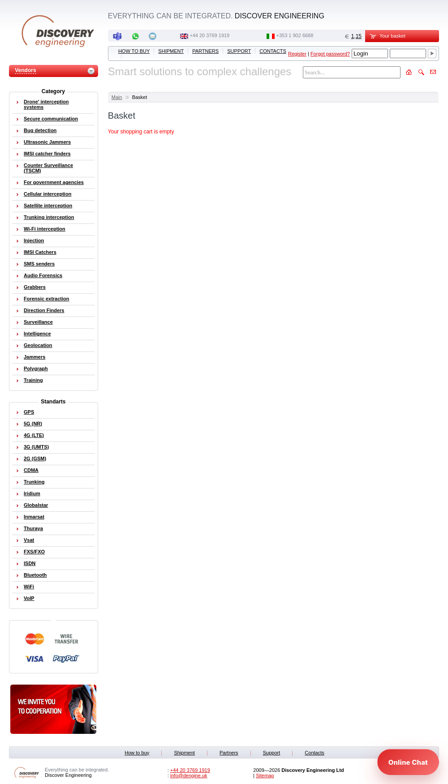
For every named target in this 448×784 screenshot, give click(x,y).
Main (117, 97)
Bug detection (40, 130)
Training (33, 380)
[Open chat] (408, 762)
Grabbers (35, 287)
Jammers (34, 357)
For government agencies (54, 182)
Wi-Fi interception (44, 228)
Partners (205, 51)
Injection (34, 240)
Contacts (272, 51)
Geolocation (38, 345)
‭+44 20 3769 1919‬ (209, 35)
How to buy (134, 51)
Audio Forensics (43, 275)
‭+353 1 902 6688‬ (294, 35)
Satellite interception (48, 205)
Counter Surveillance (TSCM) (48, 168)
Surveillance (38, 322)
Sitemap (265, 775)
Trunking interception (49, 217)
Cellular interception (47, 194)
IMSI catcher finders (47, 153)
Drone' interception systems (46, 104)
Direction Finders (44, 310)
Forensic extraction (46, 298)
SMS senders (39, 263)
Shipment (171, 51)
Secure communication (51, 118)
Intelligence (37, 333)
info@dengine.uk (188, 775)
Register (297, 53)
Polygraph (36, 368)
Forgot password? (330, 53)
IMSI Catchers (40, 252)
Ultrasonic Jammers (47, 142)
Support (239, 51)
